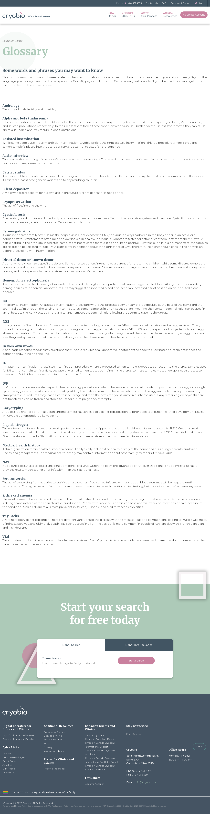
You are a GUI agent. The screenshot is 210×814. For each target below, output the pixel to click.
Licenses (6, 753)
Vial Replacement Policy (58, 806)
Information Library (54, 751)
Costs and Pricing (53, 735)
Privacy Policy (20, 806)
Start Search (136, 660)
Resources (170, 14)
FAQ (164, 3)
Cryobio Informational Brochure (19, 739)
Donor (112, 14)
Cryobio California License (155, 806)
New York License (77, 806)
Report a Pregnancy (54, 768)
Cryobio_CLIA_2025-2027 (133, 806)
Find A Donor (9, 761)
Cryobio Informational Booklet (18, 735)
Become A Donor (180, 3)
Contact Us (152, 3)
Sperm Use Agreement (37, 806)
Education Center (53, 739)
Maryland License (93, 806)
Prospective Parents (54, 732)
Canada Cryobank (94, 735)
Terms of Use (8, 806)
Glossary (48, 747)
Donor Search (71, 644)
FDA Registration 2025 (112, 806)
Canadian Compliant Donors (100, 739)
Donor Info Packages (138, 644)
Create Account (193, 14)
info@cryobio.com (146, 782)
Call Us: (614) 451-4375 (129, 3)
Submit (199, 746)
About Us (128, 14)
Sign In (199, 3)
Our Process (149, 14)
